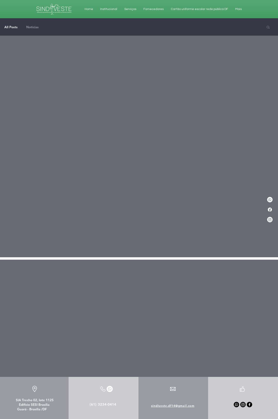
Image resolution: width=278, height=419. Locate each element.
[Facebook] (270, 209)
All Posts (11, 27)
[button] (268, 27)
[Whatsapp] (236, 404)
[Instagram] (270, 219)
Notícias (32, 27)
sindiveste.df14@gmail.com (172, 406)
